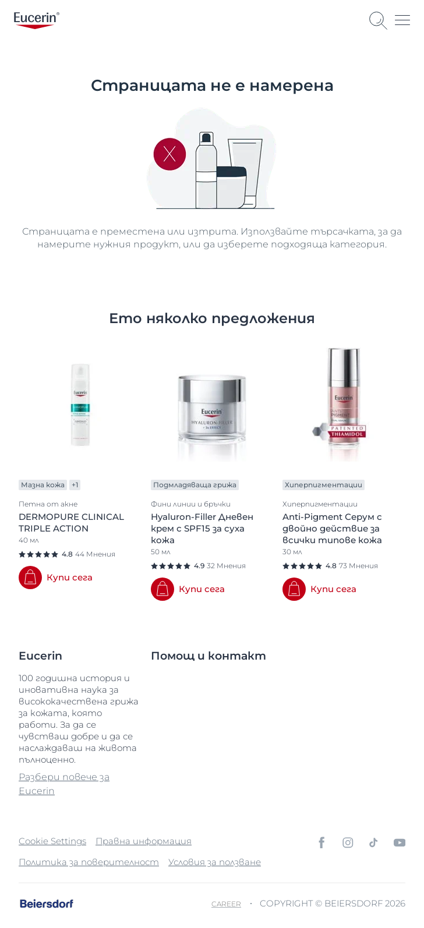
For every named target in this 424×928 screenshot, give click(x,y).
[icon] (322, 842)
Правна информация (144, 840)
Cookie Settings (52, 840)
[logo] (36, 20)
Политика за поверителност (89, 861)
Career (226, 903)
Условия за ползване (214, 861)
